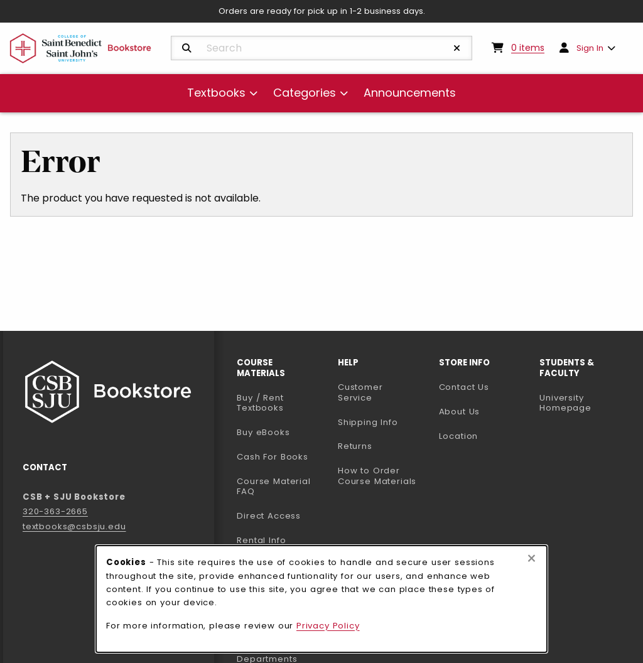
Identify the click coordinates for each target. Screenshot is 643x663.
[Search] (187, 48)
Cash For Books (272, 457)
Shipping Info (368, 422)
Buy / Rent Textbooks (260, 403)
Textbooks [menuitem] (216, 92)
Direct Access (269, 516)
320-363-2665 (55, 511)
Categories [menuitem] (304, 92)
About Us (459, 412)
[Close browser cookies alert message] (531, 559)
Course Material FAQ (273, 486)
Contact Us (464, 387)
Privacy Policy (328, 626)
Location (458, 436)
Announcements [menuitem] (410, 92)
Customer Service (360, 392)
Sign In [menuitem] (589, 48)
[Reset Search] (457, 48)
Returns (355, 446)
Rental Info (261, 540)
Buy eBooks (282, 432)
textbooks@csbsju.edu (74, 526)
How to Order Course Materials (377, 476)
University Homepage (584, 403)
